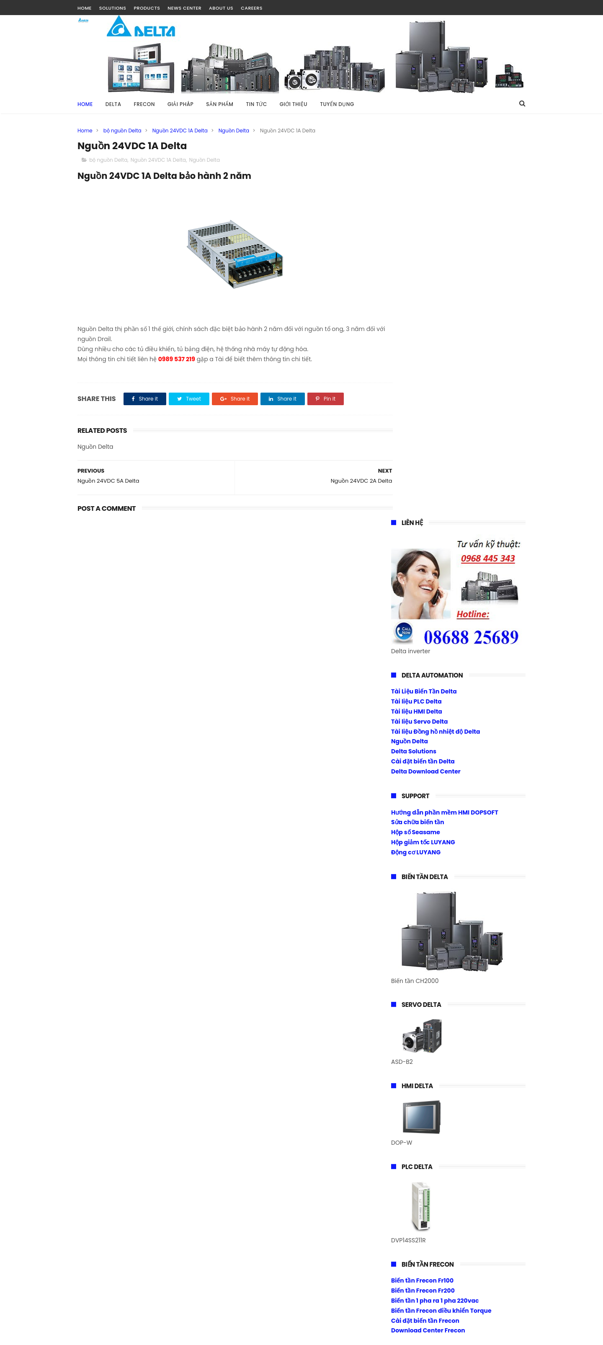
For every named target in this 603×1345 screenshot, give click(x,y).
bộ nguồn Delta (122, 130)
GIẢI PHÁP (180, 104)
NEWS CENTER (184, 8)
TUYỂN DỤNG (337, 104)
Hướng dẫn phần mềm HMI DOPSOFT (444, 423)
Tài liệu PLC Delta (416, 312)
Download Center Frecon (428, 941)
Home (85, 104)
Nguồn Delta (234, 130)
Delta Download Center (426, 382)
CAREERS (252, 8)
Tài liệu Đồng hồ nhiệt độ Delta (435, 342)
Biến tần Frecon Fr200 (423, 901)
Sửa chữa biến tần (417, 433)
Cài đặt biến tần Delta (423, 372)
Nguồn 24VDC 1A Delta (180, 130)
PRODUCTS (147, 8)
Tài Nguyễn (93, 1334)
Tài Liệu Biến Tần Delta (424, 302)
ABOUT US (221, 8)
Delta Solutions (413, 362)
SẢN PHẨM (219, 104)
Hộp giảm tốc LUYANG (423, 453)
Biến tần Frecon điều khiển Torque (441, 921)
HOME (84, 8)
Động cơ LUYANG (416, 463)
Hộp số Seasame (415, 443)
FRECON (144, 104)
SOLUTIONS (112, 8)
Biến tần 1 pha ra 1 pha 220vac (435, 911)
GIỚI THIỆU (293, 104)
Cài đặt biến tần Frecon (425, 931)
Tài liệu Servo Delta (419, 332)
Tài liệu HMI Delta (416, 322)
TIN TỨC (256, 104)
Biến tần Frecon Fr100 (422, 891)
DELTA (113, 104)
